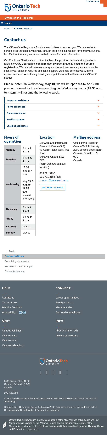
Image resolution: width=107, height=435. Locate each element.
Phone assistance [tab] (16, 106)
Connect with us (14, 256)
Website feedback (12, 307)
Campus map (9, 335)
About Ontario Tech (67, 330)
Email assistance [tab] (16, 119)
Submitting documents (17, 261)
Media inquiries (64, 307)
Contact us (8, 297)
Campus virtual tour (13, 345)
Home (7, 28)
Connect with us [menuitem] (23, 28)
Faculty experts (64, 302)
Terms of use (9, 302)
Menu (8, 23)
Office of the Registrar (19, 17)
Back (12, 251)
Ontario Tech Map (52, 187)
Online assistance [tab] (16, 113)
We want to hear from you (19, 266)
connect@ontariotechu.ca (54, 180)
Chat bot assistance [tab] (17, 126)
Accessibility (9, 312)
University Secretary (67, 335)
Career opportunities (67, 297)
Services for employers (68, 312)
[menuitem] (9, 28)
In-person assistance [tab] (18, 100)
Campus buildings (11, 330)
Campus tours (9, 340)
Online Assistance (15, 271)
